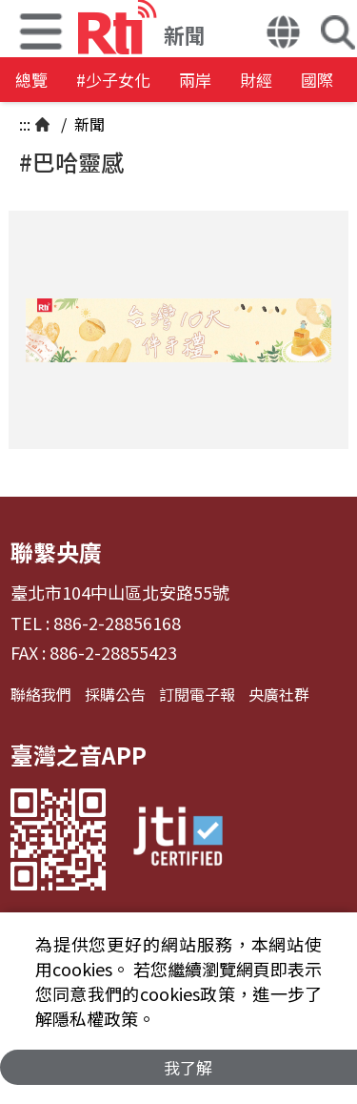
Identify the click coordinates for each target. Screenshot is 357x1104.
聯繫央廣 (56, 551)
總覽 (31, 80)
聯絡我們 (40, 694)
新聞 (87, 123)
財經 (256, 80)
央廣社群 (278, 694)
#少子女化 (113, 80)
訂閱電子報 (197, 694)
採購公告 (115, 694)
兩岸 (195, 80)
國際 (317, 80)
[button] (283, 34)
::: (24, 123)
